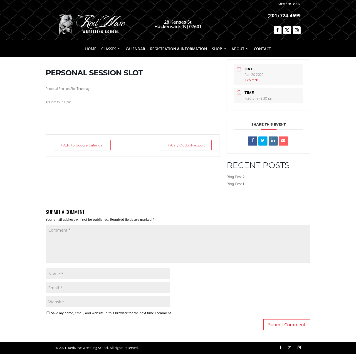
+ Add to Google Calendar (82, 145)
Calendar (135, 49)
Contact (262, 49)
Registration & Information (178, 49)
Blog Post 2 (236, 177)
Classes (108, 49)
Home (90, 49)
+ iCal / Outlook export (186, 145)
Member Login (289, 4)
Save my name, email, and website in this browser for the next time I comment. (111, 313)
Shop (217, 49)
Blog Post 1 (235, 184)
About (238, 49)
